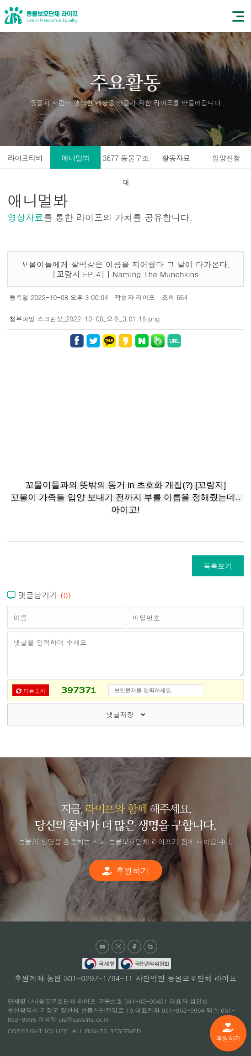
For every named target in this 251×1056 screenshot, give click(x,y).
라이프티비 (25, 158)
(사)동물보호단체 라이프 (41, 15)
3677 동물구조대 (125, 161)
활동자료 (176, 158)
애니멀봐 (75, 158)
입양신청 (226, 158)
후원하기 (228, 1033)
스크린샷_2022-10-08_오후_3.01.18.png (98, 318)
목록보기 (217, 566)
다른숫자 (30, 690)
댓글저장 (125, 714)
